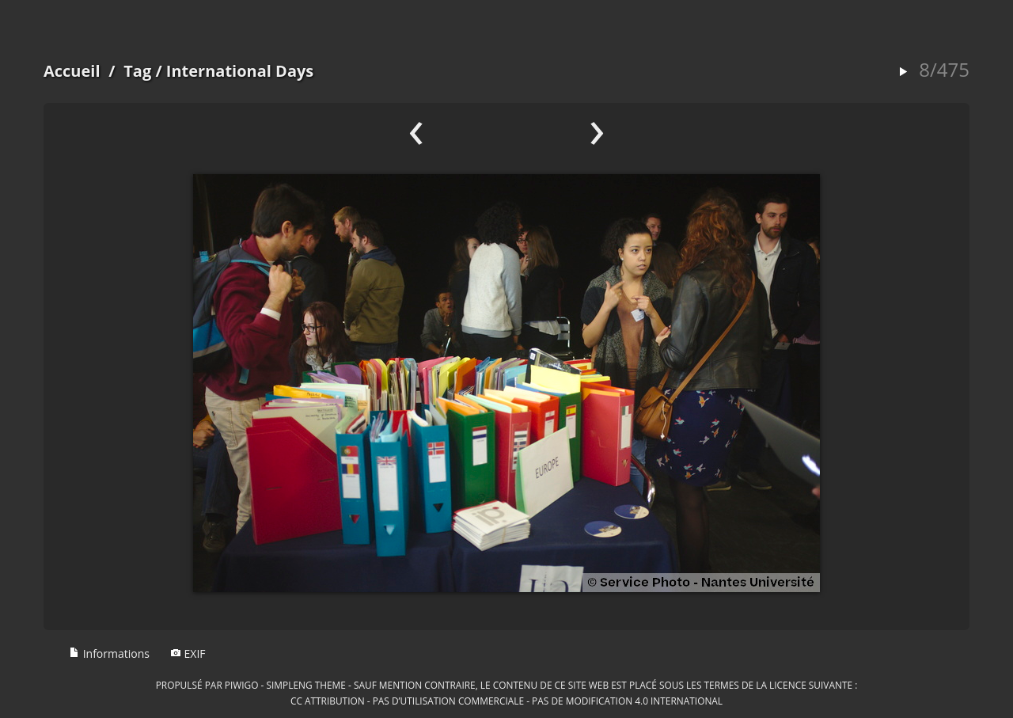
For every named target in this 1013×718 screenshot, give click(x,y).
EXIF (188, 653)
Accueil (72, 71)
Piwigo (242, 684)
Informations (109, 653)
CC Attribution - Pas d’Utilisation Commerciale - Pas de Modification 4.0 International (506, 700)
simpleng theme (306, 684)
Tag (137, 71)
